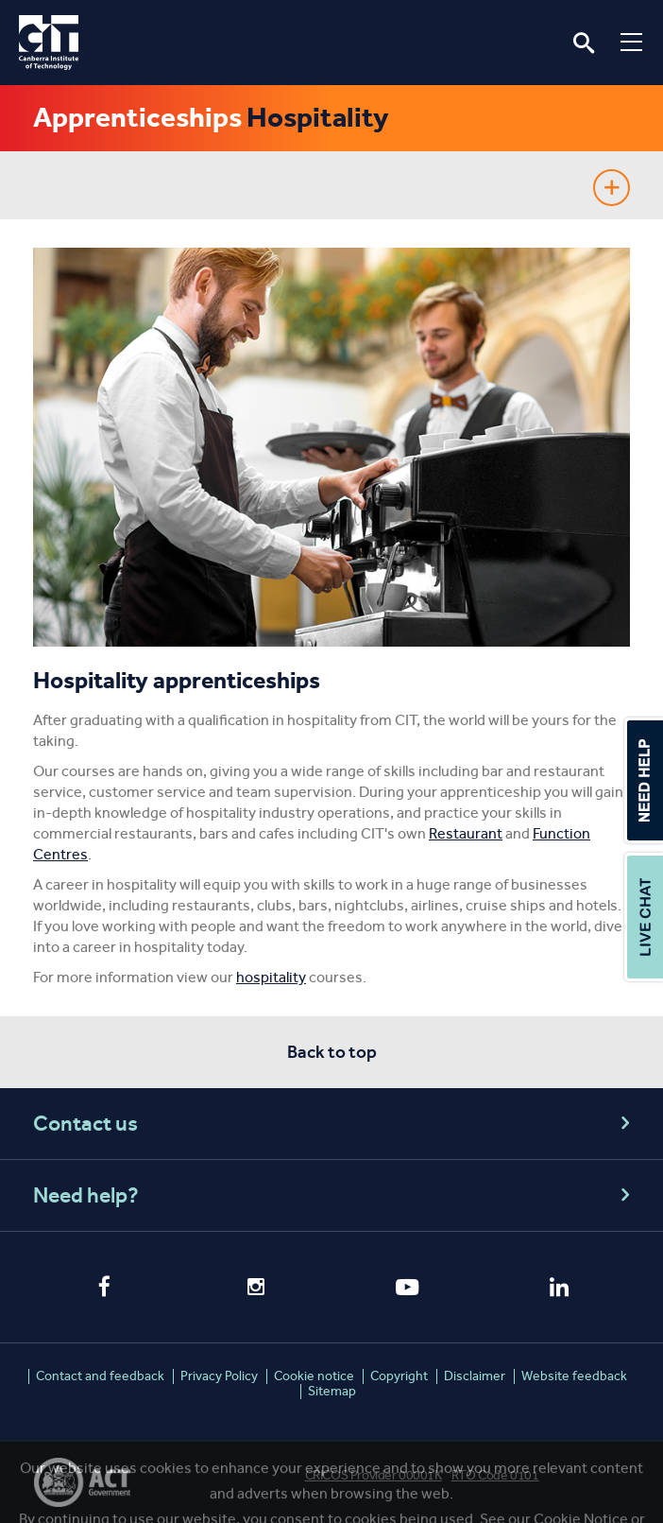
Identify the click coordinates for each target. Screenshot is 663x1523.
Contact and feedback (100, 1376)
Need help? (334, 1195)
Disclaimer (474, 1376)
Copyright (399, 1376)
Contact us (334, 1123)
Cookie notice (314, 1376)
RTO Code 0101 (495, 1475)
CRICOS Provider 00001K (373, 1475)
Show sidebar (611, 187)
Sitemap (332, 1391)
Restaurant (465, 833)
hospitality (271, 977)
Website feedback (574, 1376)
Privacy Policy (219, 1376)
